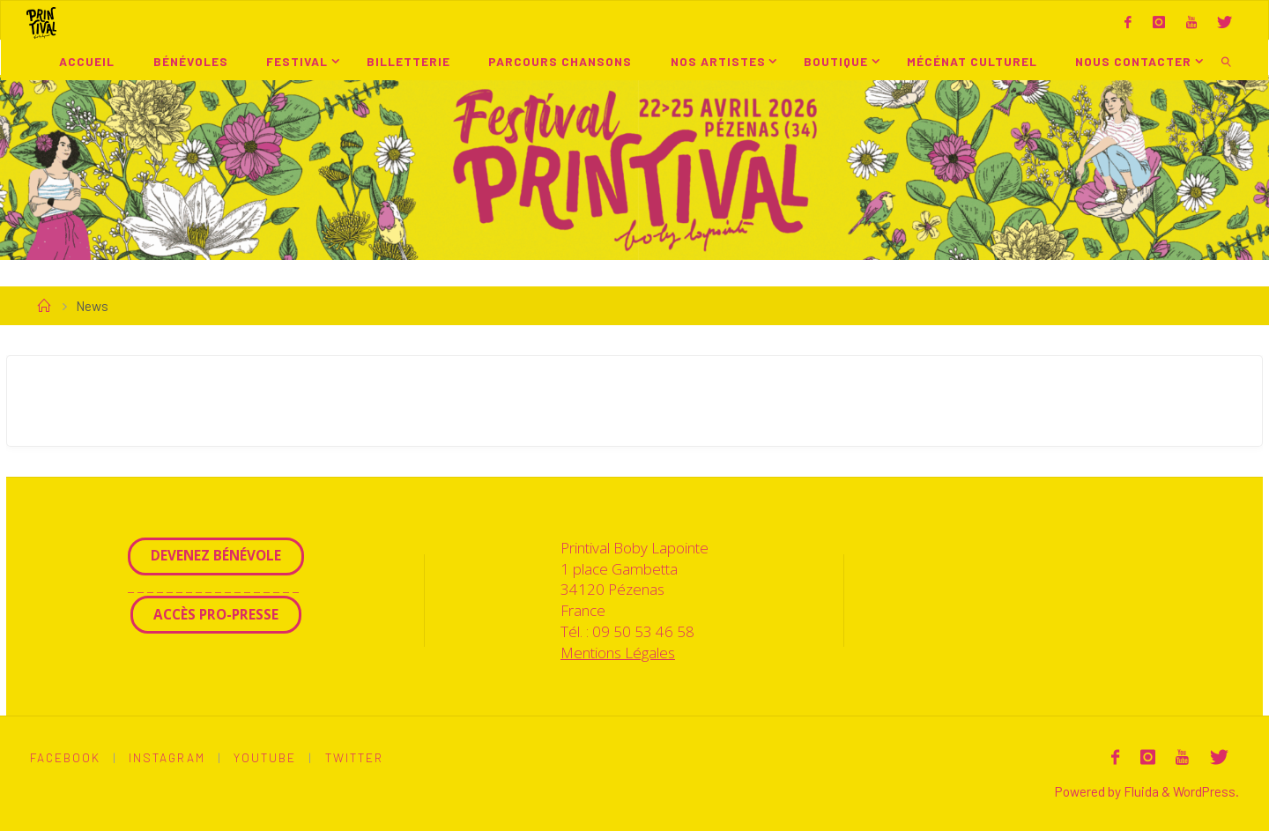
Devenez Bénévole (216, 555)
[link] (1227, 60)
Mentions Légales (617, 652)
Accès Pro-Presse (215, 614)
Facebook (65, 757)
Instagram (167, 757)
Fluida (1140, 791)
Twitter (354, 757)
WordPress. (1206, 791)
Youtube (265, 757)
